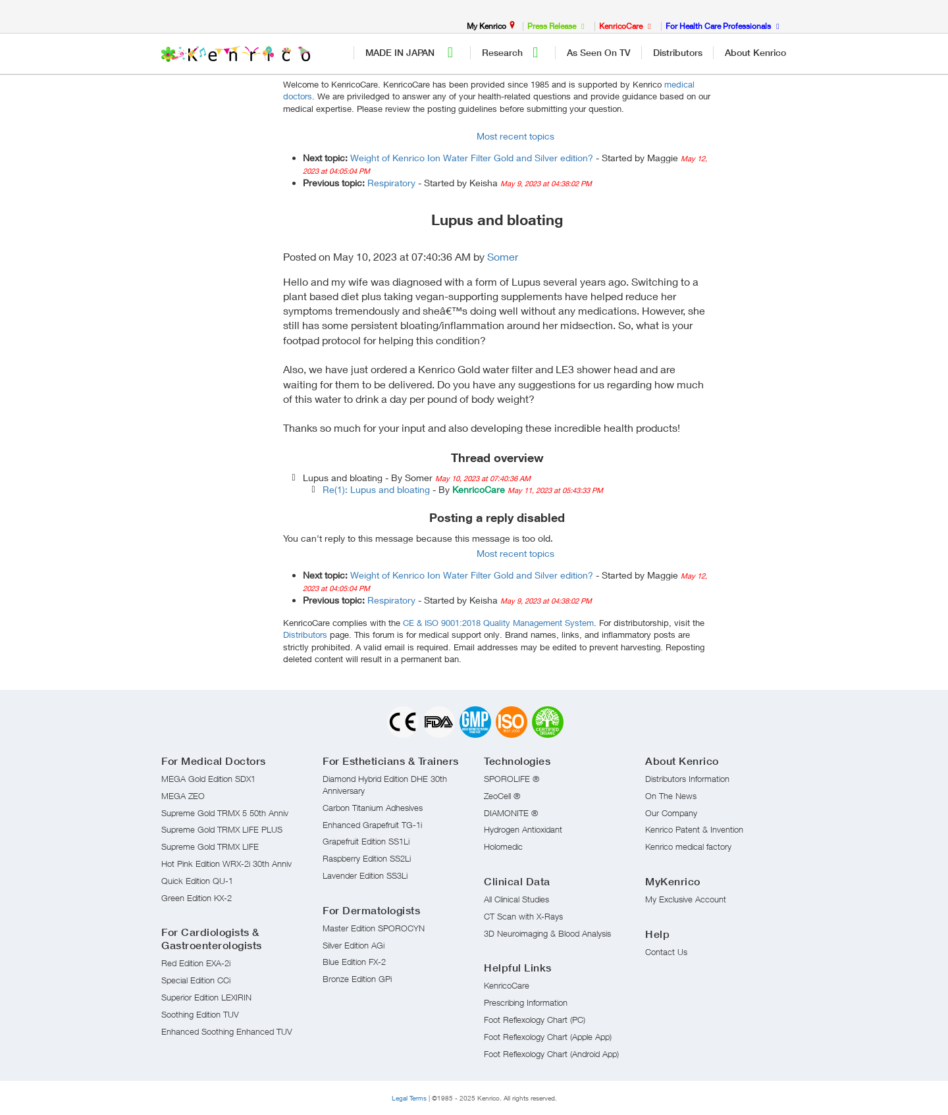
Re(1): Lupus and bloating (376, 489)
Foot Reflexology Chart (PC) (534, 1019)
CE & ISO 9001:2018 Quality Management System (498, 622)
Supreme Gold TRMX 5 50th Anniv (224, 813)
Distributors (677, 53)
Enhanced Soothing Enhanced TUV (226, 1031)
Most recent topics (515, 136)
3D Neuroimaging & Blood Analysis (547, 933)
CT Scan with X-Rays (523, 916)
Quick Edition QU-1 (197, 880)
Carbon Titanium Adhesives (373, 807)
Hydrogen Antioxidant (523, 829)
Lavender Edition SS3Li (365, 875)
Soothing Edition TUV (200, 1014)
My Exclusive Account (685, 899)
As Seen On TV (599, 53)
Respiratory (391, 182)
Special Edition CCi (195, 980)
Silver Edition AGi (353, 945)
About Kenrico (755, 53)
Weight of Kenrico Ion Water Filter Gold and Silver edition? (471, 157)
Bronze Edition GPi (357, 978)
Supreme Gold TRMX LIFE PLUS (221, 829)
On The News (671, 796)
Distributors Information (687, 778)
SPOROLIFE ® (511, 778)
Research (513, 52)
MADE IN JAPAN (412, 52)
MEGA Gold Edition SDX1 (208, 778)
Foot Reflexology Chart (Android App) (551, 1054)
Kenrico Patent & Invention (694, 829)
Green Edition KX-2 (196, 898)
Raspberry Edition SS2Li (367, 858)
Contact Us (666, 951)
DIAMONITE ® (511, 813)
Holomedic (503, 846)
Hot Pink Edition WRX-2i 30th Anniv (226, 863)
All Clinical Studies (516, 899)
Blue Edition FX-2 (354, 961)
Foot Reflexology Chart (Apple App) (548, 1036)
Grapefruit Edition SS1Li (366, 841)
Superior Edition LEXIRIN (206, 997)
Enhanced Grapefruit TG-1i (372, 824)
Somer (502, 256)
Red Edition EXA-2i (195, 963)
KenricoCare (506, 985)
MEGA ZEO (183, 796)
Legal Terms (409, 1098)
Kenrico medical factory (688, 846)
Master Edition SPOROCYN (374, 928)
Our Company (671, 813)
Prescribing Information (525, 1002)
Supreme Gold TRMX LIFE (210, 846)
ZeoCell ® (502, 796)
